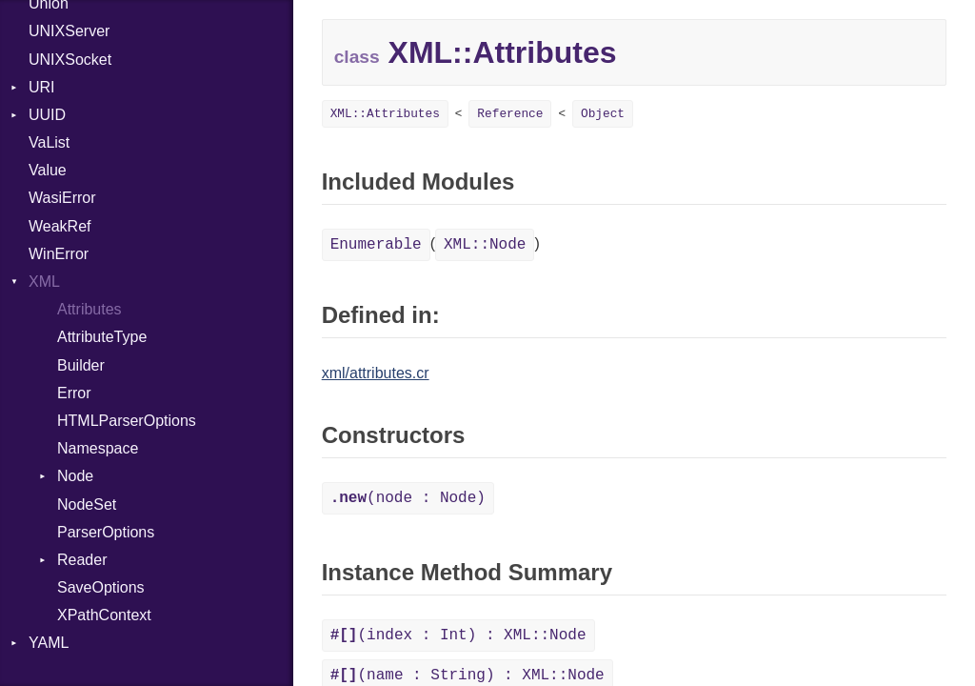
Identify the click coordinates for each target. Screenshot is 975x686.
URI (42, 87)
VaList (49, 142)
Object (603, 114)
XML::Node (485, 244)
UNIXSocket (70, 59)
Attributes (89, 309)
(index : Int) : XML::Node (458, 635)
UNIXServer (69, 31)
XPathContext (104, 615)
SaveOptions (101, 587)
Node (75, 476)
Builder (81, 365)
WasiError (62, 198)
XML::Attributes (385, 114)
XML (44, 281)
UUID (47, 115)
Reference (510, 114)
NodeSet (86, 504)
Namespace (97, 448)
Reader (82, 560)
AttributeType (102, 337)
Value (48, 170)
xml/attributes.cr (375, 373)
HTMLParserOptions (126, 421)
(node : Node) (408, 498)
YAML (49, 643)
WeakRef (60, 226)
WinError (59, 254)
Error (74, 393)
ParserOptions (105, 532)
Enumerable (376, 244)
